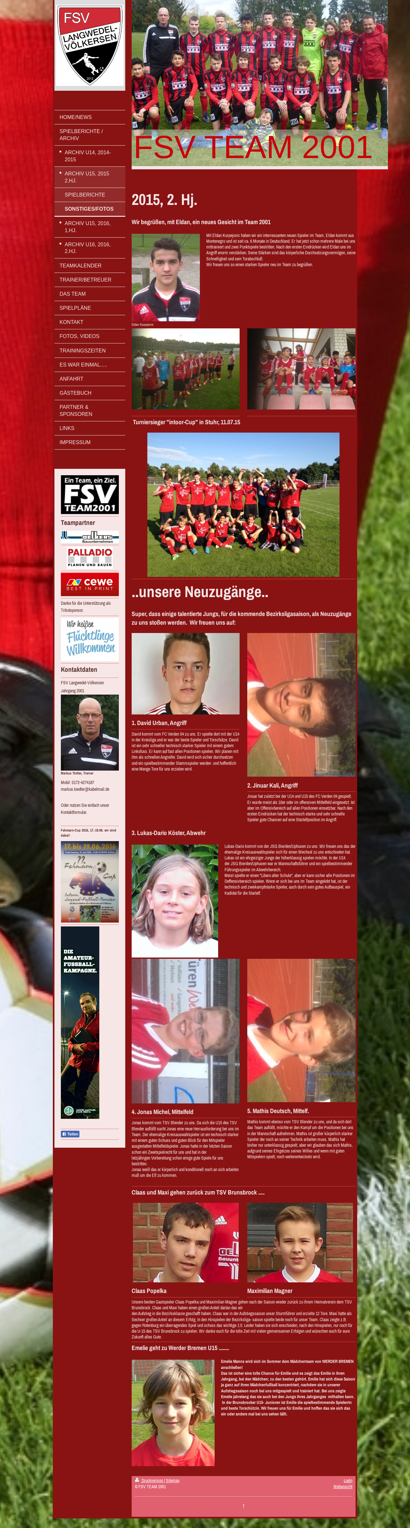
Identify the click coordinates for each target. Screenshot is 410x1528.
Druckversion (149, 1480)
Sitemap (172, 1480)
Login (348, 1480)
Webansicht (342, 1486)
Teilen (70, 1134)
